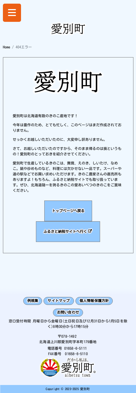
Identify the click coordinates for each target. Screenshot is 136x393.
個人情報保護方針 (94, 300)
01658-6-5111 (75, 348)
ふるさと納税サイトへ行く (65, 231)
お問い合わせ (68, 312)
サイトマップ (59, 300)
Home (6, 47)
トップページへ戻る (68, 211)
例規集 (32, 300)
